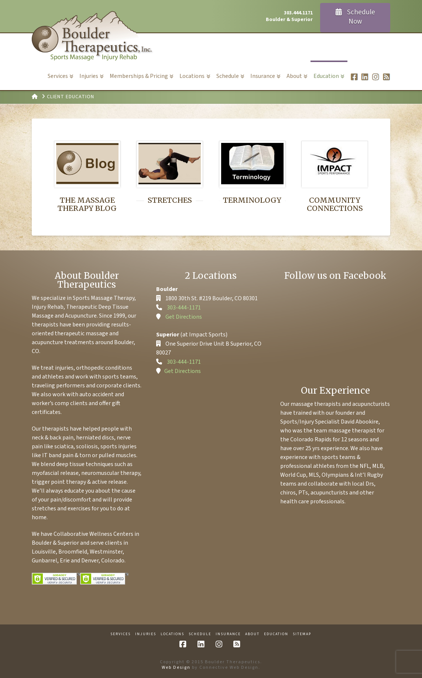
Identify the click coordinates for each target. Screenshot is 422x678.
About (252, 634)
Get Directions (183, 317)
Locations (172, 634)
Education (276, 634)
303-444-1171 (184, 308)
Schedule (200, 634)
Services (120, 634)
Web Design (176, 667)
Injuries (145, 634)
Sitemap (302, 634)
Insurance (228, 634)
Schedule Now (355, 17)
